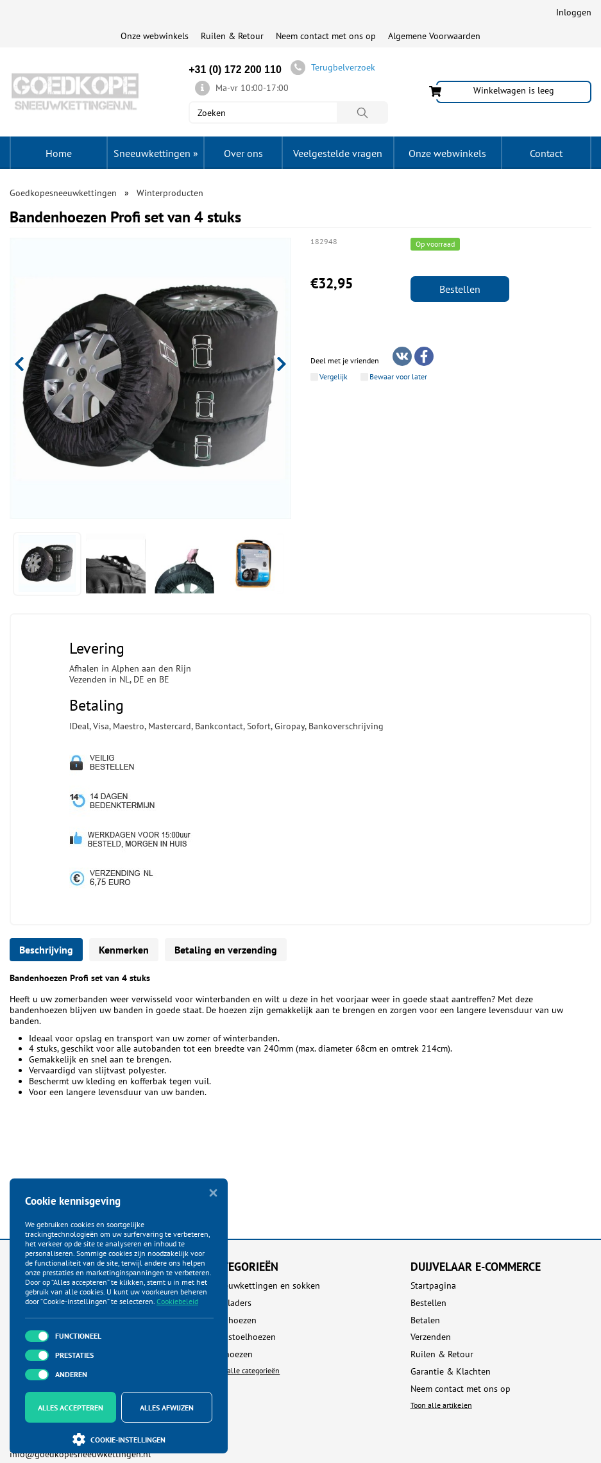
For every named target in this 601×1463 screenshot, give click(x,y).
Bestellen (459, 289)
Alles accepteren (70, 1407)
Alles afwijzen (167, 1407)
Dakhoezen (231, 1354)
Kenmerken (124, 949)
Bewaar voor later (398, 376)
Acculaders (230, 1303)
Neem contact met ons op (326, 36)
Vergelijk (333, 376)
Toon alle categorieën (245, 1370)
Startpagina (433, 1285)
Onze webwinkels (155, 36)
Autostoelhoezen (243, 1337)
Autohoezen (233, 1320)
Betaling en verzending (225, 949)
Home (59, 153)
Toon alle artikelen (441, 1405)
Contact (546, 153)
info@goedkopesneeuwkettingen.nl (80, 1454)
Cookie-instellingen (118, 1439)
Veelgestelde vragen (337, 153)
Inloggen (573, 12)
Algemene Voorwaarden (434, 36)
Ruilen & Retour (232, 36)
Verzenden (431, 1337)
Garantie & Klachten (451, 1371)
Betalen (425, 1320)
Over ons (243, 153)
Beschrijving (46, 949)
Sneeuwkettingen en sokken (265, 1285)
